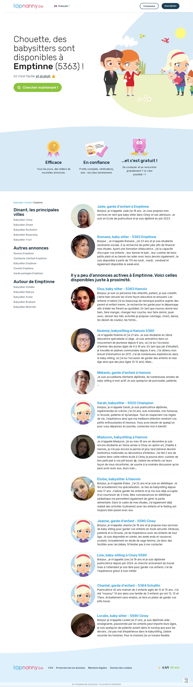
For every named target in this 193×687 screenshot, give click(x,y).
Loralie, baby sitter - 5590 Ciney (123, 616)
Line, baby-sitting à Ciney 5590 (122, 555)
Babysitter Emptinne (25, 263)
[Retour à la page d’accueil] (29, 6)
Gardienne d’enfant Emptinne (30, 258)
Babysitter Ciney (23, 219)
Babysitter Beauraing (25, 234)
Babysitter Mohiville (25, 306)
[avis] (162, 668)
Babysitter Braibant (24, 301)
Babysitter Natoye (24, 291)
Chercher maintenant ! (37, 87)
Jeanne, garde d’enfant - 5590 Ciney (126, 521)
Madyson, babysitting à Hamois (122, 437)
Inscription (170, 6)
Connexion (149, 6)
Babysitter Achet (23, 296)
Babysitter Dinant (23, 224)
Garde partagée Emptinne (28, 273)
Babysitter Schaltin (24, 286)
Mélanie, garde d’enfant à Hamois (124, 373)
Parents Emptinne (23, 268)
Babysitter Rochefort (25, 229)
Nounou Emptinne (24, 253)
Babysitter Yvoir (23, 239)
